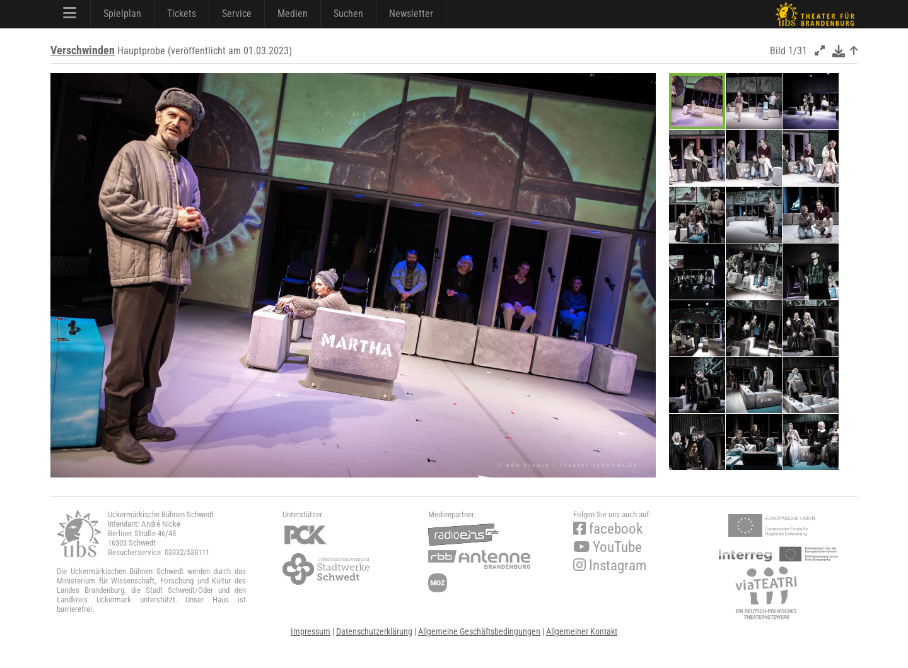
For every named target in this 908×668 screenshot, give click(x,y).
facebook (608, 528)
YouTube (607, 547)
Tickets (181, 14)
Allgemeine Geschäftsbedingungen (479, 631)
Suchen (348, 14)
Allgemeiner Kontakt (581, 631)
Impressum (310, 631)
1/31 (797, 51)
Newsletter (411, 14)
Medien (292, 14)
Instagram (609, 565)
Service (237, 14)
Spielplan (122, 14)
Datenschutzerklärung (374, 631)
